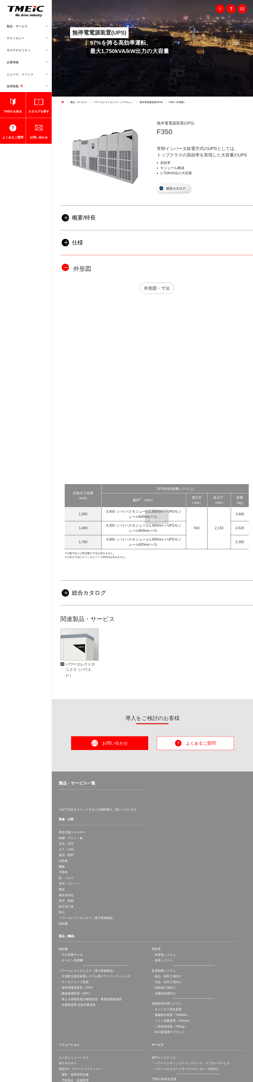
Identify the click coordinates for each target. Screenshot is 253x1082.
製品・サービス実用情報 (168, 995)
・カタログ (159, 1000)
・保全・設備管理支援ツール (171, 979)
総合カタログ (178, 188)
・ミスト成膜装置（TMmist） (172, 915)
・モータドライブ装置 (74, 876)
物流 (62, 783)
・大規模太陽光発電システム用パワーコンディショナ (95, 870)
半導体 (63, 766)
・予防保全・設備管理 (74, 974)
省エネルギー (68, 957)
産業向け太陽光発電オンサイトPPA (82, 991)
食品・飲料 (66, 749)
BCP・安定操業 (69, 986)
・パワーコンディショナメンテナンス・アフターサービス (191, 957)
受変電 (156, 843)
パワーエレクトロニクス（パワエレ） (116, 102)
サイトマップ (212, 1070)
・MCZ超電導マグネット (168, 926)
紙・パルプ (66, 772)
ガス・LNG (66, 743)
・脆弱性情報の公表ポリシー (171, 1038)
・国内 (156, 1022)
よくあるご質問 (12, 137)
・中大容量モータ (71, 849)
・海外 (156, 1028)
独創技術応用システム (167, 898)
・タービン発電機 (71, 854)
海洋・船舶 (66, 795)
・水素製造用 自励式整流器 (77, 899)
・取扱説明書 (161, 1006)
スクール (158, 989)
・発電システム (162, 854)
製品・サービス (17, 26)
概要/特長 (79, 219)
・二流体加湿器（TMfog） (169, 920)
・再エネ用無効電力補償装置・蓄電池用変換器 (90, 893)
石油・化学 (66, 738)
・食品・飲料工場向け (167, 870)
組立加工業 (66, 800)
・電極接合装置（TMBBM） (171, 909)
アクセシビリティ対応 (137, 1070)
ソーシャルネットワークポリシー (177, 1070)
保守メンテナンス (164, 951)
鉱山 (62, 806)
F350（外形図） (185, 102)
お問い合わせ (39, 137)
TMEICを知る (13, 111)
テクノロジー (16, 38)
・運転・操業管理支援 (74, 969)
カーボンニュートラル (74, 951)
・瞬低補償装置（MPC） (75, 888)
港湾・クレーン (69, 778)
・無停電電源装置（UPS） (77, 882)
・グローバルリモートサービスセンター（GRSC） (186, 963)
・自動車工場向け (164, 882)
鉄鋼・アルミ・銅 (71, 732)
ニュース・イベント (20, 74)
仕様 (72, 247)
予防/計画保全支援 (164, 973)
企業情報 (13, 62)
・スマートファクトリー (75, 980)
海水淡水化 (66, 789)
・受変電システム (164, 849)
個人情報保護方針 (106, 1070)
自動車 (63, 755)
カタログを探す (38, 111)
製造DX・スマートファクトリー (80, 963)
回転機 (63, 818)
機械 (62, 760)
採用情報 (16, 86)
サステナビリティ (19, 50)
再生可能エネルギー (72, 726)
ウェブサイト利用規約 (75, 1070)
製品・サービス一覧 (74, 678)
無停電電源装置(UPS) (157, 102)
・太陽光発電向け (164, 888)
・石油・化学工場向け (167, 876)
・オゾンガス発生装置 (167, 903)
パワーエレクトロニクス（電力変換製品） (87, 812)
